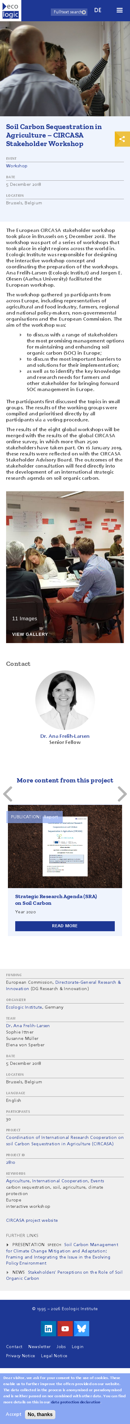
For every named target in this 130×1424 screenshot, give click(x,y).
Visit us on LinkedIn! (48, 1328)
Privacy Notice (20, 1356)
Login (78, 1347)
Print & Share (122, 139)
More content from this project (65, 780)
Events (97, 1181)
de (98, 10)
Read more (65, 926)
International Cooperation (60, 1181)
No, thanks (40, 1414)
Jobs (61, 1347)
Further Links (22, 1236)
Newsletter (39, 1347)
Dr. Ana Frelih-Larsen (28, 1026)
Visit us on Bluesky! (81, 1328)
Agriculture (18, 1181)
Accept (13, 1414)
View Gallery (30, 634)
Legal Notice (54, 1356)
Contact (14, 1347)
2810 (10, 1162)
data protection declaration (75, 1402)
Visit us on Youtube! (65, 1328)
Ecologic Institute (24, 1007)
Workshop (17, 166)
